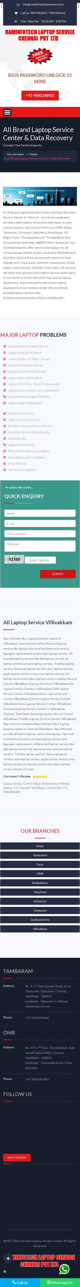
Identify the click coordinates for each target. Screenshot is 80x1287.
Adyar (40, 846)
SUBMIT (58, 574)
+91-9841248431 (40, 95)
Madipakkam (40, 883)
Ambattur (40, 901)
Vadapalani (40, 855)
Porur (40, 864)
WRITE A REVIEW (16, 1157)
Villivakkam (40, 929)
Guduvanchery (40, 919)
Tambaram (40, 910)
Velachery (40, 892)
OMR (40, 873)
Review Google (24, 769)
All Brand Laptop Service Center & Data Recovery (39, 158)
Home (33, 154)
